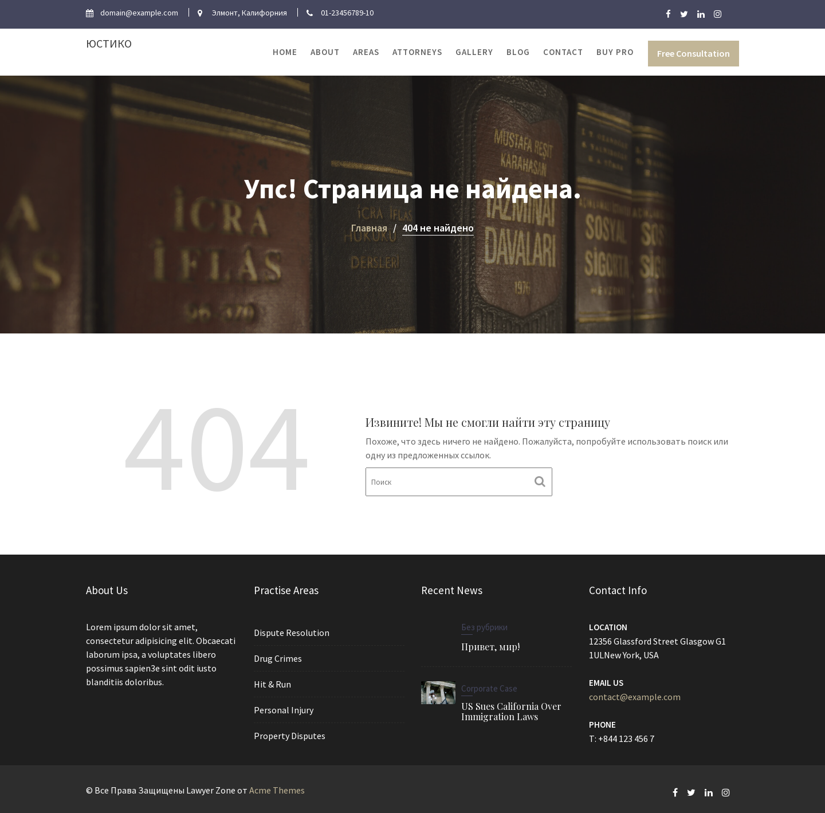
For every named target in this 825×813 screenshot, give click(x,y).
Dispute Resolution (291, 633)
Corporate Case (489, 688)
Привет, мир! (490, 646)
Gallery (474, 51)
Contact (563, 51)
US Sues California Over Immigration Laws (511, 710)
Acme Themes (277, 790)
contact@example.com (635, 696)
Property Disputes (289, 734)
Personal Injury (283, 709)
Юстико (109, 43)
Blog (518, 51)
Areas (366, 51)
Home (285, 51)
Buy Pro (615, 51)
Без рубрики (485, 627)
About (325, 51)
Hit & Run (272, 684)
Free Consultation (693, 53)
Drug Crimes (278, 658)
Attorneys (417, 51)
